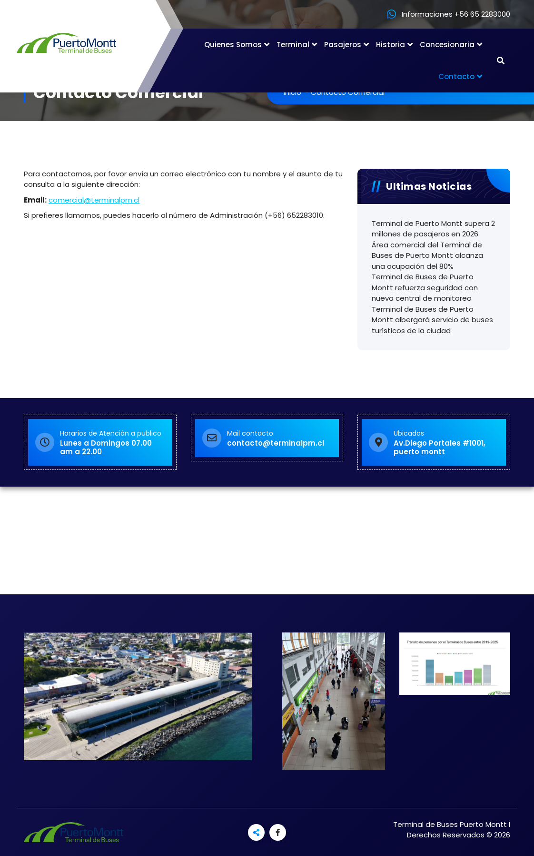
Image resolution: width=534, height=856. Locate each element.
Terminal (293, 45)
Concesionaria (447, 45)
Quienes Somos (233, 45)
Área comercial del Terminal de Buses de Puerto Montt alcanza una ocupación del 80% (427, 255)
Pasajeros (342, 45)
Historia (390, 45)
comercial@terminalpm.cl (94, 200)
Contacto (456, 76)
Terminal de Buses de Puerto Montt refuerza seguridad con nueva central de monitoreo (425, 287)
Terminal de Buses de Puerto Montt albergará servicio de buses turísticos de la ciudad (432, 320)
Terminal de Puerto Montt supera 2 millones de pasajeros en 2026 (433, 228)
